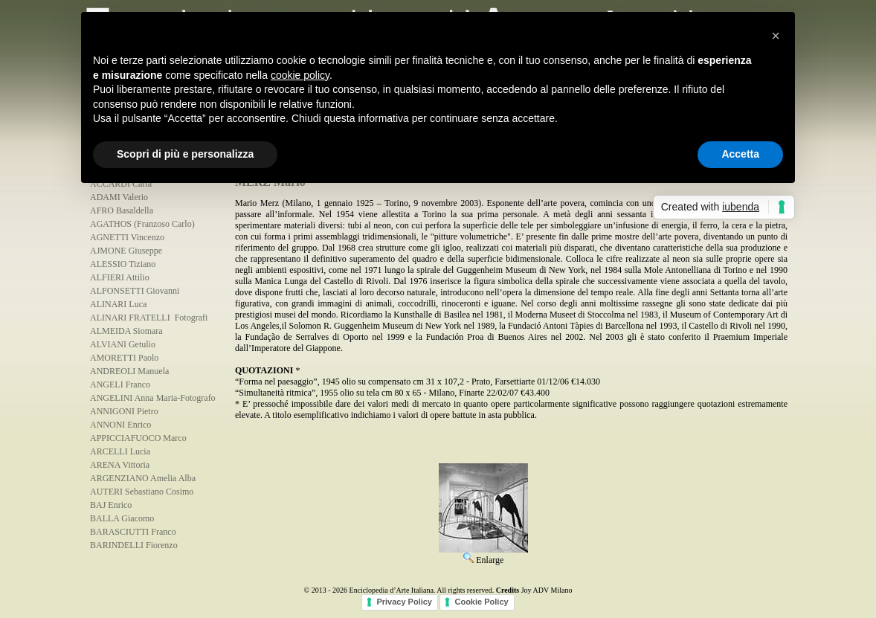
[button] (776, 36)
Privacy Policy (404, 601)
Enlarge (483, 554)
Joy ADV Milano (547, 590)
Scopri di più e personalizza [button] (185, 154)
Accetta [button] (740, 154)
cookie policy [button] (300, 75)
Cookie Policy (481, 601)
